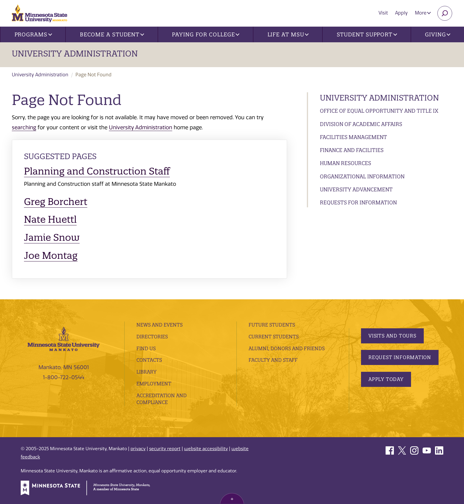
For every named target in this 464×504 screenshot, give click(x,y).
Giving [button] (437, 34)
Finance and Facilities (352, 150)
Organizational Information (362, 176)
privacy (138, 448)
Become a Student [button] (112, 34)
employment (153, 384)
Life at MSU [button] (288, 34)
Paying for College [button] (205, 34)
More (423, 13)
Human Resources (345, 163)
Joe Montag (51, 255)
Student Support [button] (367, 34)
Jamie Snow (52, 237)
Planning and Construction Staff (97, 171)
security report (165, 448)
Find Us (146, 348)
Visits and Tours (392, 336)
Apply (401, 13)
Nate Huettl (50, 219)
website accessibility (206, 448)
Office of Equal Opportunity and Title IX (379, 111)
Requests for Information (358, 202)
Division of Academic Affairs (361, 124)
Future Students (272, 325)
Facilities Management (353, 137)
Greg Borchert (55, 201)
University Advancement (356, 189)
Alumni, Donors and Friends (287, 348)
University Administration (75, 54)
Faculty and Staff (273, 360)
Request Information (399, 357)
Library (146, 372)
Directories (152, 337)
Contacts (149, 360)
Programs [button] (33, 34)
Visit (383, 13)
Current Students (274, 337)
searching (24, 127)
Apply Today (386, 379)
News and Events (159, 325)
